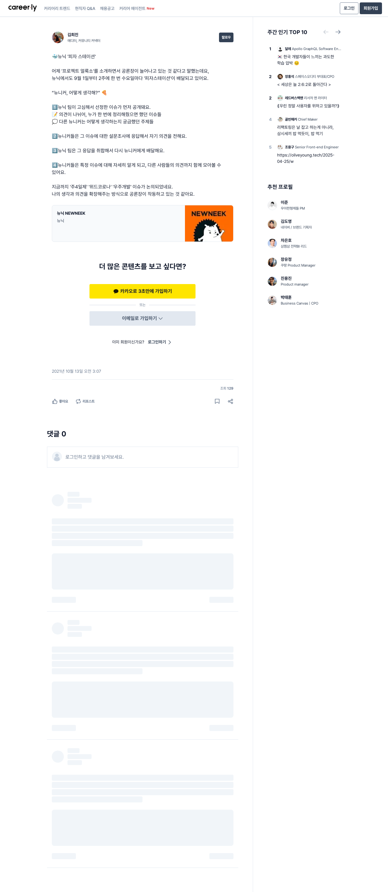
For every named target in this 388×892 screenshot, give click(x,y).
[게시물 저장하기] (217, 401)
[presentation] (22, 8)
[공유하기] (230, 401)
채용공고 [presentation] (107, 8)
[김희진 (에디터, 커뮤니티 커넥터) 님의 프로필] (76, 37)
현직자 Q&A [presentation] (85, 8)
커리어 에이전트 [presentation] (137, 8)
